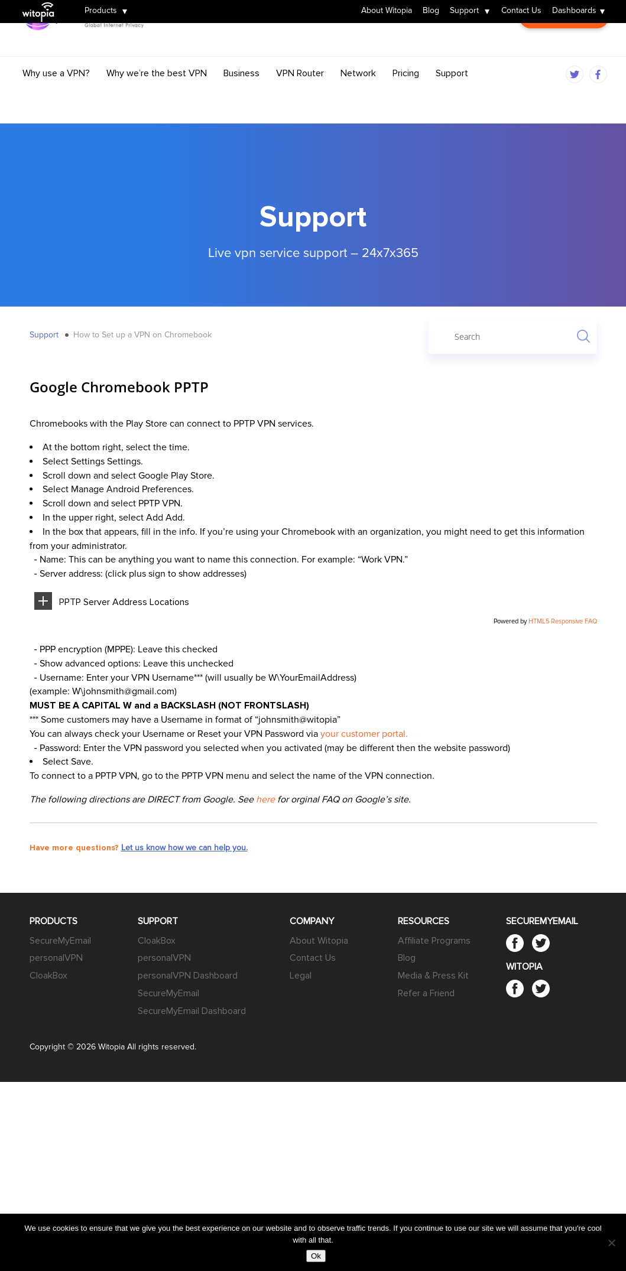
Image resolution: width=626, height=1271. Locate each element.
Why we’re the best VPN (156, 96)
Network (358, 96)
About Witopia (386, 11)
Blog (431, 11)
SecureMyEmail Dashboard (192, 1011)
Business (241, 96)
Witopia (43, 4)
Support (464, 11)
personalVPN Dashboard (188, 975)
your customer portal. (364, 734)
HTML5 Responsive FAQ (562, 621)
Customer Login (563, 56)
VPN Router (300, 96)
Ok (316, 1256)
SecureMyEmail (60, 941)
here (265, 799)
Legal (301, 975)
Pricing (406, 96)
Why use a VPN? (56, 96)
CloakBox (48, 975)
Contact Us (521, 11)
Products (101, 11)
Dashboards (574, 11)
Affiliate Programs (434, 941)
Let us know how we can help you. (184, 848)
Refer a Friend (426, 993)
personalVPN (56, 958)
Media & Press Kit (433, 975)
